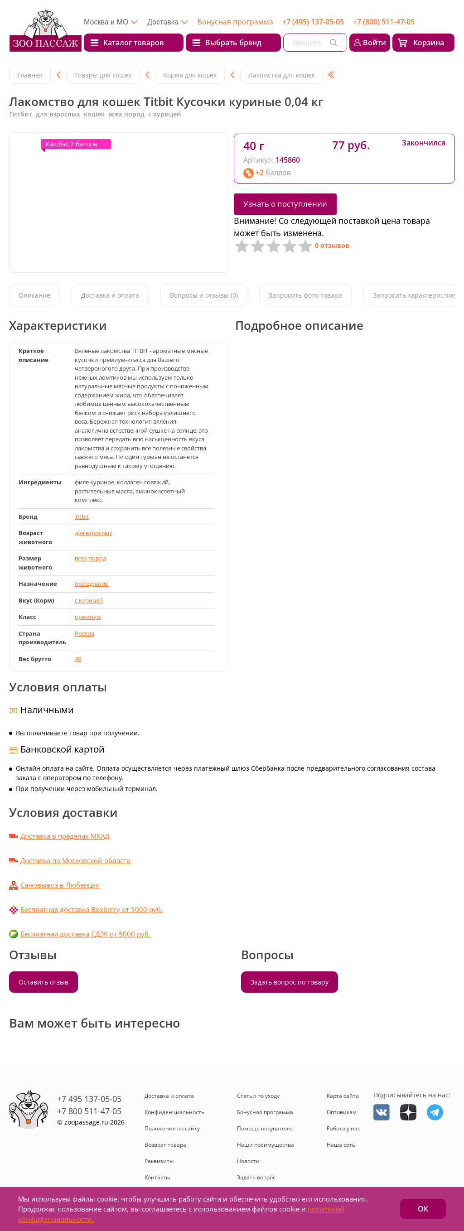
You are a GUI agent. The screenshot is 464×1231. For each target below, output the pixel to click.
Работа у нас (343, 1128)
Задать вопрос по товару (290, 982)
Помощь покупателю (265, 1128)
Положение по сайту (172, 1128)
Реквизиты (159, 1161)
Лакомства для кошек (281, 75)
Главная (30, 75)
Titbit (82, 516)
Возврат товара (165, 1145)
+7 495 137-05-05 (89, 1098)
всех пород (90, 558)
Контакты (157, 1177)
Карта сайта (343, 1096)
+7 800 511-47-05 (89, 1110)
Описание (34, 295)
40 (78, 659)
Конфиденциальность (174, 1112)
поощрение (91, 583)
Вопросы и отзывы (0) (204, 295)
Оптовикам (342, 1112)
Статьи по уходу (258, 1096)
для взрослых (93, 533)
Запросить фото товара (305, 295)
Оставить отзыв (43, 982)
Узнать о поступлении (285, 203)
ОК (423, 1209)
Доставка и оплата (110, 295)
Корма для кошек (190, 75)
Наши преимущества (265, 1145)
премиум (88, 617)
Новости (248, 1161)
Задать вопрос (256, 1177)
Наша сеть (341, 1145)
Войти (374, 43)
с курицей (89, 600)
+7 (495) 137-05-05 (313, 22)
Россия (84, 633)
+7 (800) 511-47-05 (384, 22)
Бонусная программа (235, 22)
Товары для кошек (102, 75)
